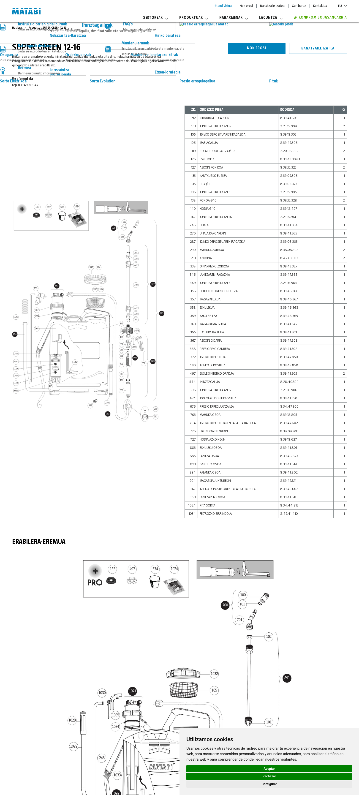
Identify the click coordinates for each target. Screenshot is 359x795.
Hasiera (17, 27)
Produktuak (193, 17)
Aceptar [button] (269, 768)
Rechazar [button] (269, 776)
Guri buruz (299, 6)
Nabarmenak (233, 17)
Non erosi (246, 6)
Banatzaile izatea (272, 6)
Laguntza (271, 17)
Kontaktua (320, 6)
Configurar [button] (269, 784)
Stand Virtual (223, 6)
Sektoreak (155, 17)
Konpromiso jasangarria (320, 17)
